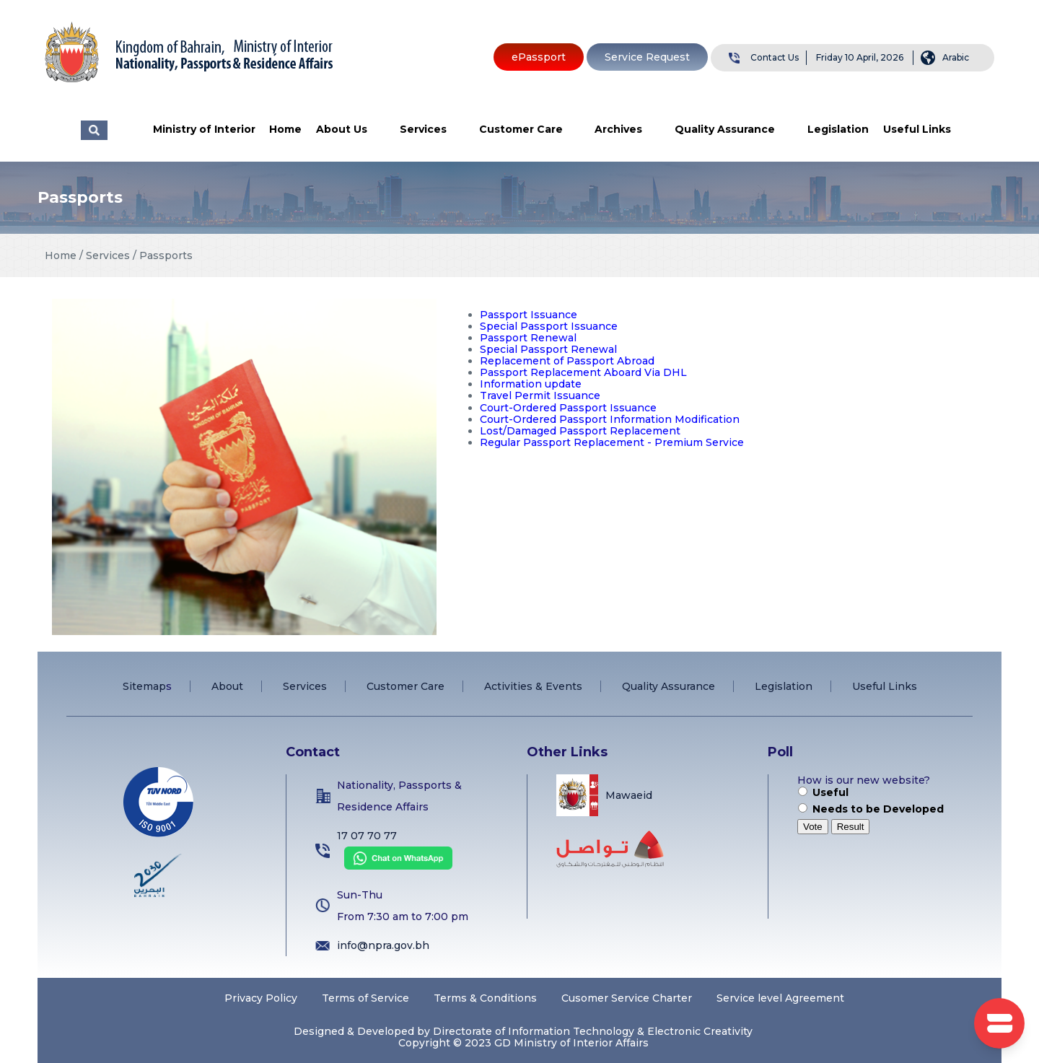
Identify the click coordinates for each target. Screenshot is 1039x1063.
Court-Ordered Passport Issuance (568, 407)
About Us (341, 129)
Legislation (838, 129)
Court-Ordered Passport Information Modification (610, 419)
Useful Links (917, 129)
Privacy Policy (260, 998)
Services (423, 129)
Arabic (955, 57)
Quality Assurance (725, 129)
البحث (94, 130)
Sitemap (144, 686)
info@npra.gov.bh (383, 945)
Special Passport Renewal (548, 349)
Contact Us (774, 57)
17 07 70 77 (367, 835)
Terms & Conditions (485, 998)
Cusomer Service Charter (626, 998)
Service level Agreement (780, 998)
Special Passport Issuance (549, 326)
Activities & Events (533, 686)
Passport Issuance (528, 314)
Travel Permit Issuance (540, 395)
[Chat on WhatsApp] (394, 865)
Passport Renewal (528, 337)
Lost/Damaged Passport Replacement (580, 430)
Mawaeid (628, 795)
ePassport (539, 57)
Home (285, 129)
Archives (618, 129)
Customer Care (521, 129)
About (227, 686)
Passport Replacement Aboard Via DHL (583, 372)
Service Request (647, 57)
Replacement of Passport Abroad (567, 360)
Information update (531, 383)
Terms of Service (365, 998)
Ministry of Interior (204, 129)
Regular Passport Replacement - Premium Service (612, 442)
